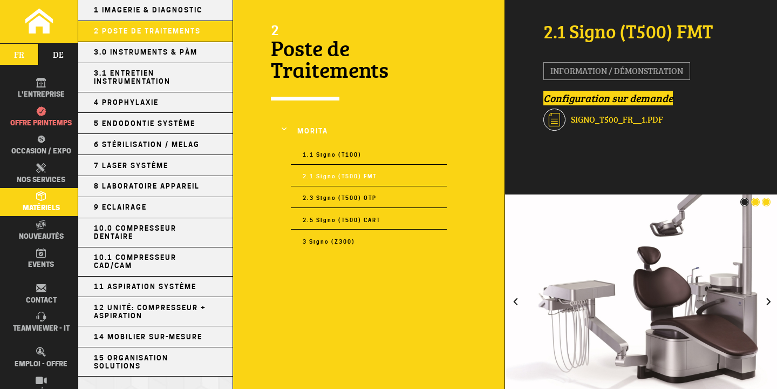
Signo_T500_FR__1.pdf (603, 120)
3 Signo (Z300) (329, 241)
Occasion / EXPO (39, 145)
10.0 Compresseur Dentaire (135, 232)
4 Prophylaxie (126, 102)
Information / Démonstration (616, 71)
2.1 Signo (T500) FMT (340, 176)
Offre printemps (41, 116)
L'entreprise (41, 88)
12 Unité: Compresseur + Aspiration (150, 312)
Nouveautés (41, 230)
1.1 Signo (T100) (332, 154)
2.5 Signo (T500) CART (341, 220)
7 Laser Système (131, 166)
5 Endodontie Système (144, 123)
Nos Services (41, 173)
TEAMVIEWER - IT (41, 322)
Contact (41, 293)
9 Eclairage (120, 207)
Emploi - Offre (41, 357)
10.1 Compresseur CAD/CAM (135, 261)
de (58, 55)
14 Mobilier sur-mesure (148, 337)
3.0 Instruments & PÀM (145, 52)
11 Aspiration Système (145, 287)
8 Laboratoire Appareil (147, 186)
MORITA (312, 131)
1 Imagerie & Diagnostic (148, 10)
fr (19, 55)
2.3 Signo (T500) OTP (340, 197)
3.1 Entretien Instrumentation (132, 77)
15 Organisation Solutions (131, 362)
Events (41, 258)
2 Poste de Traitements (147, 31)
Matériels (41, 201)
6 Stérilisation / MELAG (147, 144)
